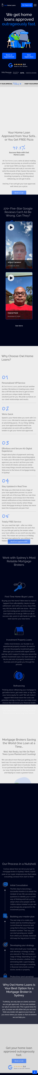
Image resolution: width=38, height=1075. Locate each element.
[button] (35, 5)
